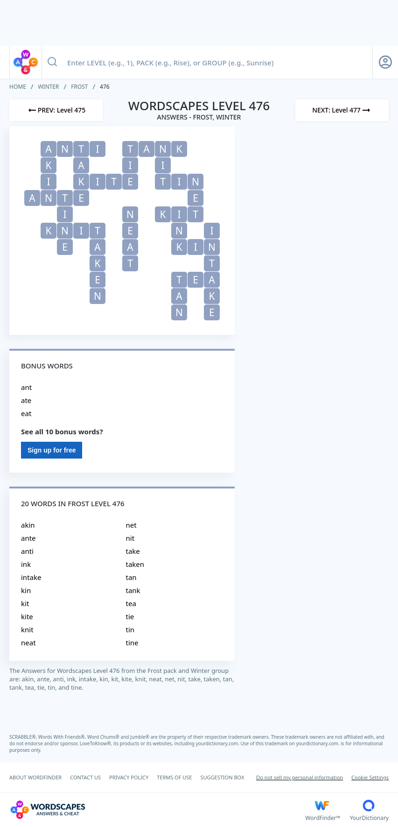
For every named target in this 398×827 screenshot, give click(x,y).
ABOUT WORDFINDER (35, 777)
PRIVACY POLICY (128, 777)
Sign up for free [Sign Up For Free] (52, 450)
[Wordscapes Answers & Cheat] (157, 809)
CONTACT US (85, 777)
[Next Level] (342, 110)
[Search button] (52, 62)
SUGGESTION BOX (222, 777)
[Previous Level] (56, 110)
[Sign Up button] (385, 62)
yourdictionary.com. (218, 743)
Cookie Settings (370, 777)
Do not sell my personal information (299, 777)
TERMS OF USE (174, 777)
